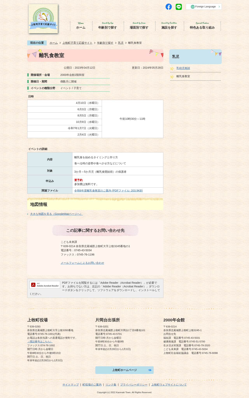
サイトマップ (70, 384)
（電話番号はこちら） (40, 341)
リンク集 (110, 384)
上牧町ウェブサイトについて (169, 384)
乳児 (121, 42)
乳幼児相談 (183, 68)
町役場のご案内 (92, 384)
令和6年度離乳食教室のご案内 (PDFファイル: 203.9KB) (108, 190)
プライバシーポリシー (133, 384)
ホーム (54, 42)
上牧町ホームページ (124, 370)
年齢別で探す (105, 42)
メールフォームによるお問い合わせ (82, 262)
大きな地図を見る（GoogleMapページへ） (56, 213)
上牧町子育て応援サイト (77, 42)
